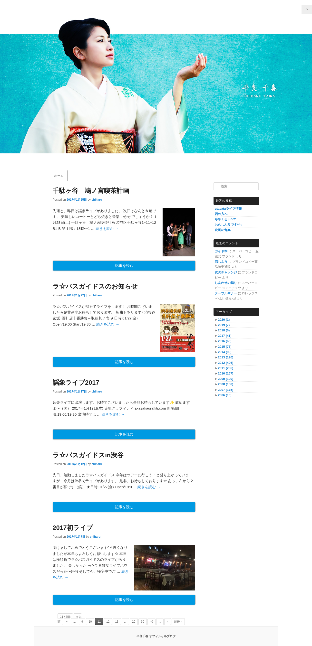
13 (116, 621)
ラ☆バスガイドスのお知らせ (95, 286)
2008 (225, 384)
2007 (225, 390)
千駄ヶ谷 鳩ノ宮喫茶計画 (91, 190)
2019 (224, 325)
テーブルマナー (226, 293)
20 (133, 621)
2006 (225, 395)
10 (90, 621)
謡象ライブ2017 (76, 382)
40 (151, 621)
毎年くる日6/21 (226, 219)
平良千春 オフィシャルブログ (155, 636)
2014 (225, 352)
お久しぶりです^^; (228, 224)
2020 (224, 319)
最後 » (178, 621)
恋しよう (221, 261)
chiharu (96, 199)
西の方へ (221, 214)
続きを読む (107, 228)
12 (107, 621)
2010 (225, 373)
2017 (225, 335)
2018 (224, 330)
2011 (225, 368)
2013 (225, 357)
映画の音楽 (223, 230)
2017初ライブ (73, 527)
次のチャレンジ (226, 272)
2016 (225, 341)
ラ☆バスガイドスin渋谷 (88, 455)
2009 (225, 379)
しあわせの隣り (226, 283)
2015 (225, 346)
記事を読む (124, 265)
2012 (225, 363)
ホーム (59, 176)
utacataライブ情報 (228, 208)
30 (142, 621)
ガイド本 (221, 251)
